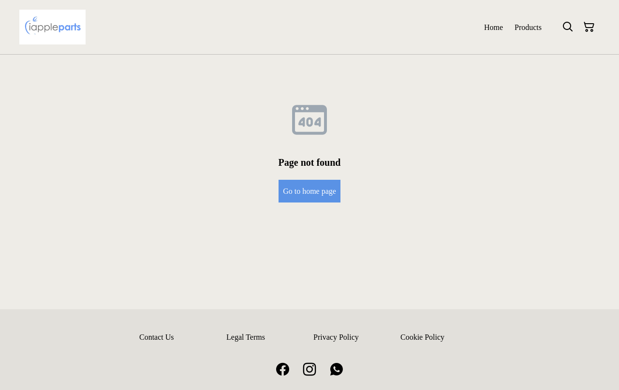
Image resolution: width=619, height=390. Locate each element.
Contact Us (156, 337)
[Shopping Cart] (589, 27)
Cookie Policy (422, 337)
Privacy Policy (336, 337)
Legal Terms (245, 337)
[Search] (567, 27)
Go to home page (309, 191)
